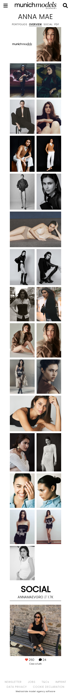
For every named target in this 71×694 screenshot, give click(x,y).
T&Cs (45, 682)
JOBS (31, 682)
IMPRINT (60, 682)
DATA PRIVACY (17, 687)
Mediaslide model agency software (35, 691)
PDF (56, 24)
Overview (35, 24)
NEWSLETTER (13, 682)
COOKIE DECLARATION (48, 687)
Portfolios (19, 24)
